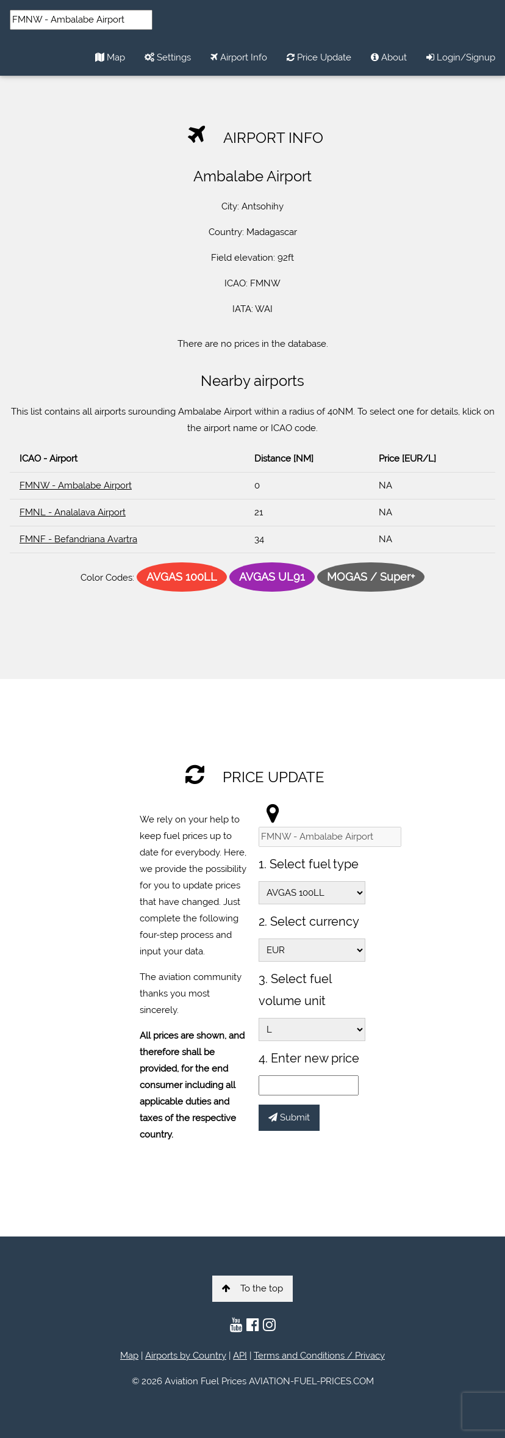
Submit (289, 1117)
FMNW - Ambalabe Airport (76, 485)
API (240, 1355)
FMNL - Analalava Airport (73, 512)
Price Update (319, 57)
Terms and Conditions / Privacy (319, 1355)
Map (110, 57)
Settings (168, 57)
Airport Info (238, 57)
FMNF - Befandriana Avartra (78, 539)
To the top (252, 1288)
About (389, 57)
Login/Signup (460, 57)
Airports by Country (185, 1355)
